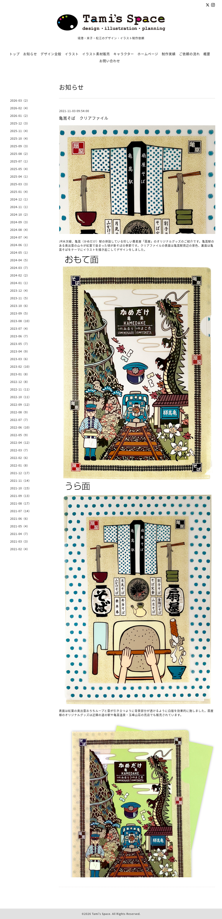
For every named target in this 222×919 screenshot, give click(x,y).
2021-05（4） (20, 526)
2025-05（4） (20, 169)
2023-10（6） (20, 306)
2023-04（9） (20, 351)
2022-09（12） (20, 404)
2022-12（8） (20, 382)
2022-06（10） (20, 427)
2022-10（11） (20, 397)
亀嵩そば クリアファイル (83, 118)
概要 (206, 53)
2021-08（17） (20, 503)
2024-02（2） (20, 275)
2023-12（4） (20, 290)
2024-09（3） (20, 222)
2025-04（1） (20, 176)
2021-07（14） (20, 511)
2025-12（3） (20, 123)
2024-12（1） (20, 199)
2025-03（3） (20, 184)
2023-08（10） (20, 321)
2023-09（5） (20, 313)
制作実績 (169, 53)
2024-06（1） (20, 245)
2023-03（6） (20, 359)
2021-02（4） (20, 549)
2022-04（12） (20, 442)
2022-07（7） (20, 420)
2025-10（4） (20, 138)
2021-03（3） (20, 541)
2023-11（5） (20, 298)
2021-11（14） (20, 481)
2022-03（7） (20, 450)
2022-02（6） (20, 458)
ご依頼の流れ (189, 53)
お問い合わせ (109, 60)
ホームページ (147, 53)
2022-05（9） (20, 435)
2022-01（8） (20, 465)
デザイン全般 (51, 53)
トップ (14, 53)
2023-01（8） (20, 374)
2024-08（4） (20, 230)
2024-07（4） (20, 237)
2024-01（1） (20, 283)
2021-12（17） (20, 473)
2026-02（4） (20, 108)
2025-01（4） (20, 192)
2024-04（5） (20, 260)
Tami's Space (101, 914)
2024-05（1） (20, 252)
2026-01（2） (20, 116)
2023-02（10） (20, 366)
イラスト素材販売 (96, 53)
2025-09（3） (20, 146)
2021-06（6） (20, 519)
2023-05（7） (20, 344)
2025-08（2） (20, 154)
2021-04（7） (20, 534)
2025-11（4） (20, 131)
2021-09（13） (20, 496)
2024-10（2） (20, 214)
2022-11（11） (20, 389)
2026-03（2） (20, 100)
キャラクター (123, 53)
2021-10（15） (20, 488)
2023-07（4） (20, 328)
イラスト (72, 53)
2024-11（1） (20, 207)
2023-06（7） (20, 336)
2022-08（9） (20, 412)
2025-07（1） (20, 161)
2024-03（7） (20, 268)
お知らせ (30, 53)
